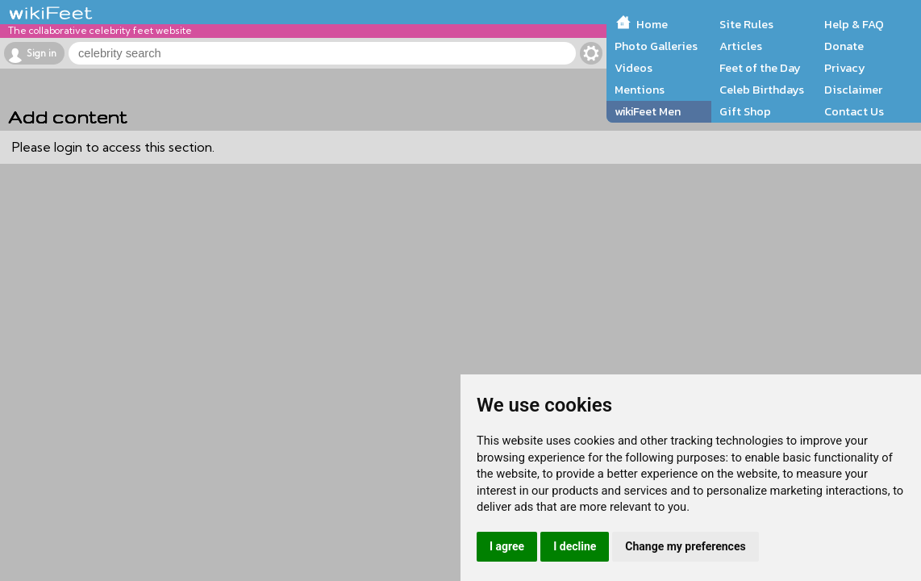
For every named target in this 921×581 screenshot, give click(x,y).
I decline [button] (574, 546)
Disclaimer (853, 89)
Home (652, 24)
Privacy (844, 68)
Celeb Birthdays (761, 89)
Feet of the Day (760, 68)
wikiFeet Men (648, 111)
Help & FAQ (854, 24)
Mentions (640, 89)
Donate (844, 46)
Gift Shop (745, 111)
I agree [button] (507, 546)
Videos (633, 68)
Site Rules (746, 24)
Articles (740, 46)
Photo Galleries (656, 46)
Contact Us (854, 111)
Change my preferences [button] (685, 546)
